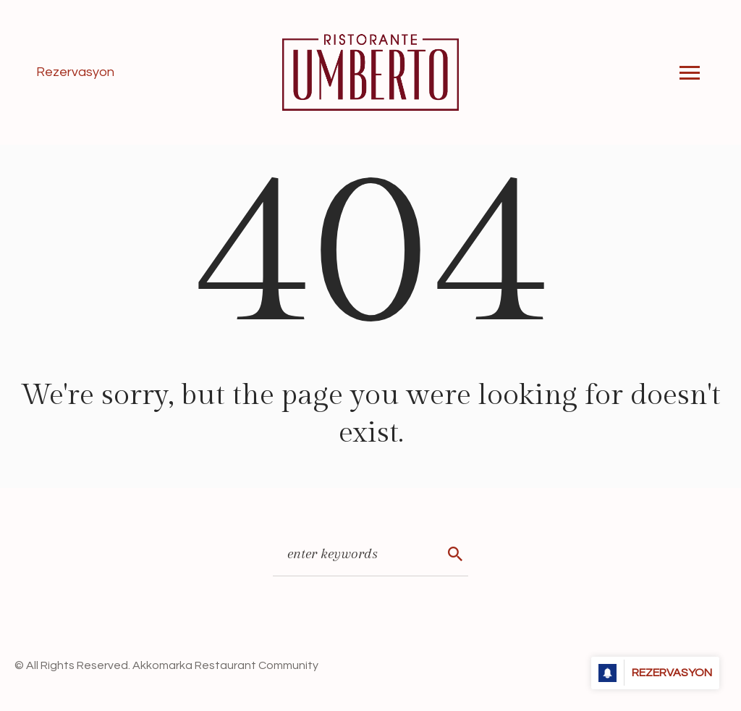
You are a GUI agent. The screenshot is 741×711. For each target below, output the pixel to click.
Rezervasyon (75, 72)
